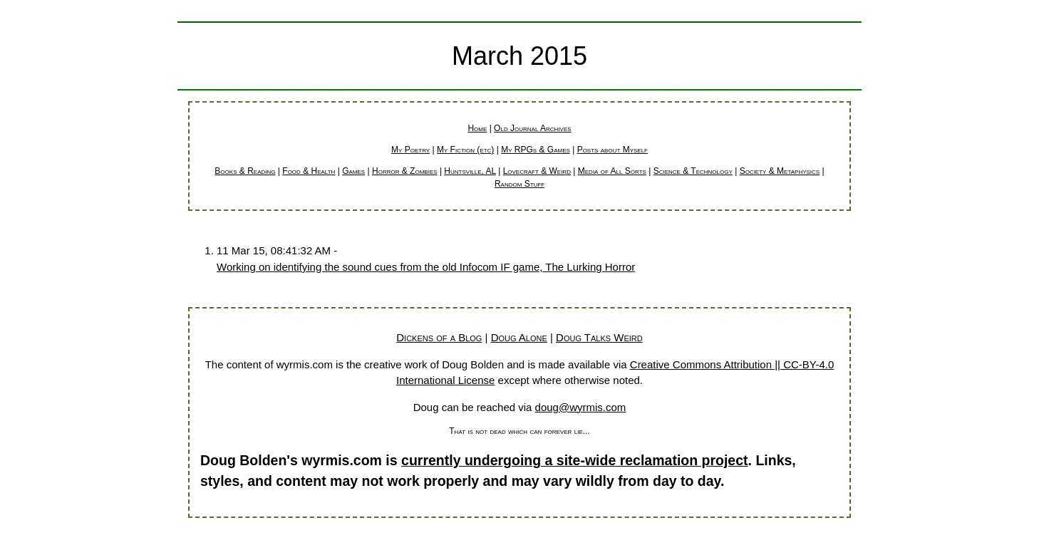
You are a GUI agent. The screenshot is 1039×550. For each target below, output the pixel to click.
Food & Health (308, 171)
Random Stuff (519, 184)
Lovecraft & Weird (537, 171)
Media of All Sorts (612, 171)
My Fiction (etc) (465, 150)
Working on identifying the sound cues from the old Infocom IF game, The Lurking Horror (426, 267)
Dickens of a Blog (439, 337)
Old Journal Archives (532, 128)
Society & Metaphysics (780, 171)
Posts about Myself (612, 150)
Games (353, 171)
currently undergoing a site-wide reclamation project (574, 460)
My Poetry (410, 150)
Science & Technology (693, 171)
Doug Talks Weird (599, 337)
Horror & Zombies (405, 171)
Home (477, 128)
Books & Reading (244, 171)
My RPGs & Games (535, 150)
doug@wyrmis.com (580, 407)
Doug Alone (519, 337)
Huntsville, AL (469, 171)
